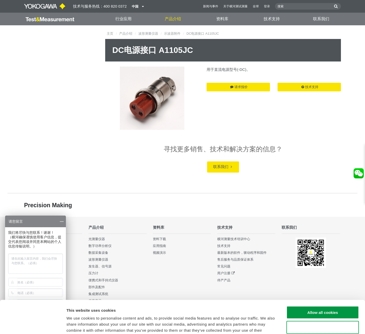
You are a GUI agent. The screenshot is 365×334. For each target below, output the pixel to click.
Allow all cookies (322, 279)
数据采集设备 (98, 253)
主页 (110, 33)
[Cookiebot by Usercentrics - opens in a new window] (33, 324)
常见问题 (223, 266)
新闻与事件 (210, 6)
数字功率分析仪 (100, 246)
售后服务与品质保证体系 (235, 259)
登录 (267, 6)
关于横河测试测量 (235, 6)
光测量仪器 (96, 239)
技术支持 (272, 19)
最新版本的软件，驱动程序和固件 (242, 253)
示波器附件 (172, 33)
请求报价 (239, 87)
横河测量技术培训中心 (233, 239)
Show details (266, 324)
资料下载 (159, 239)
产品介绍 (173, 19)
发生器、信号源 (100, 266)
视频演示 (159, 253)
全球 (256, 6)
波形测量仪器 (148, 33)
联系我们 (321, 19)
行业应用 (123, 19)
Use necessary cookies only (322, 294)
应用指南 (159, 246)
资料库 (222, 19)
